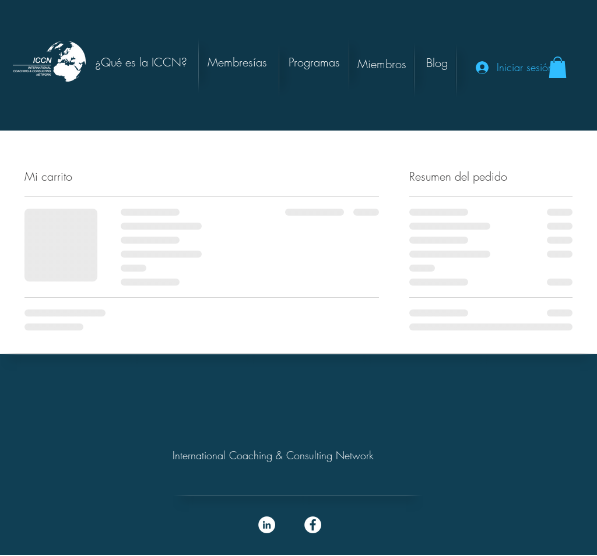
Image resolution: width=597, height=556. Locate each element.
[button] (436, 62)
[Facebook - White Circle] (312, 524)
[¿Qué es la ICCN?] (141, 62)
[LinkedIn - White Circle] (266, 524)
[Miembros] (382, 64)
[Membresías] (237, 62)
